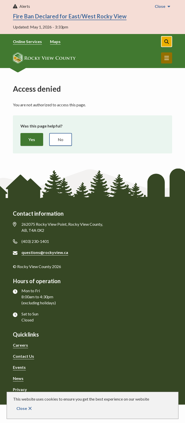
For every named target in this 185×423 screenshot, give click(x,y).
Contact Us (23, 356)
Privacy (20, 389)
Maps (55, 41)
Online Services (27, 41)
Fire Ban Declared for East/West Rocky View (69, 16)
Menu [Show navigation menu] (166, 58)
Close (21, 408)
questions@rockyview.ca (44, 252)
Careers (20, 345)
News (18, 378)
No (60, 139)
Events (19, 367)
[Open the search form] (166, 41)
